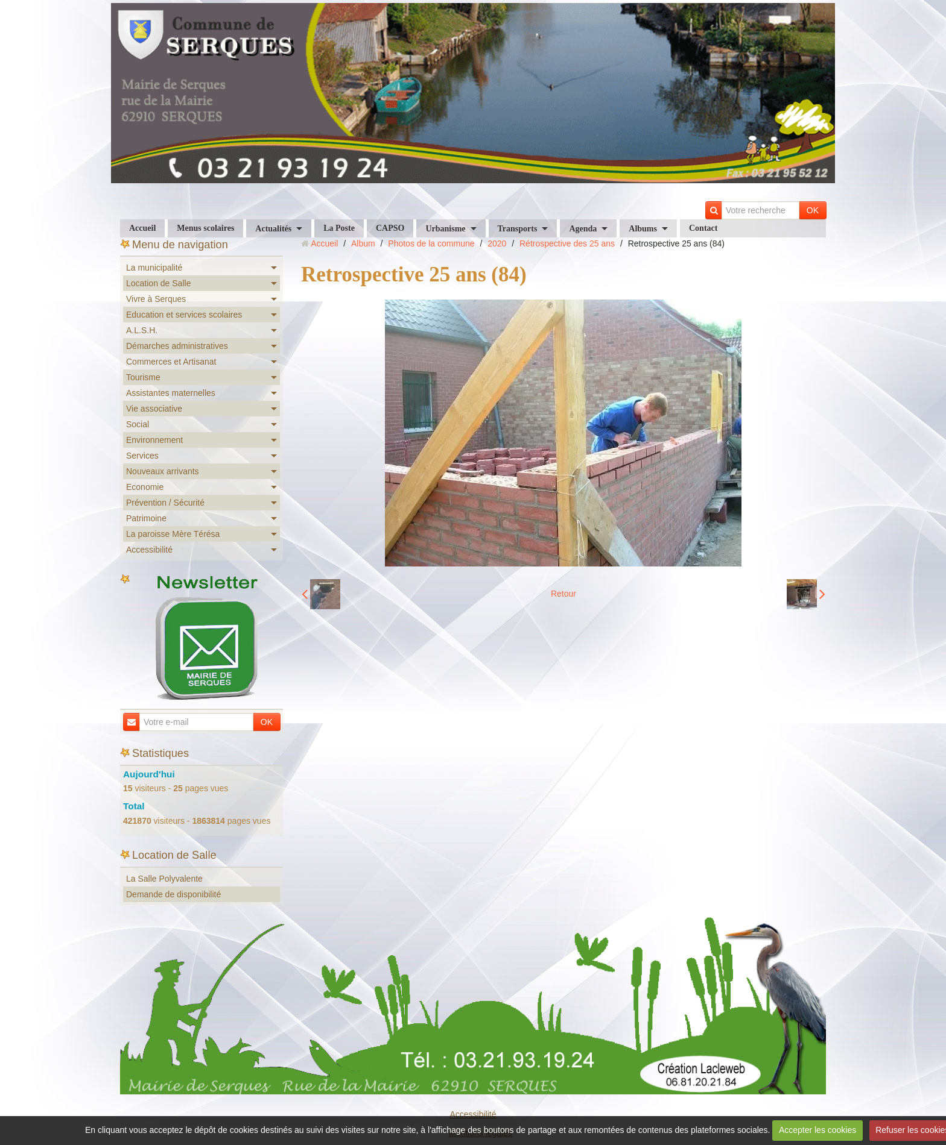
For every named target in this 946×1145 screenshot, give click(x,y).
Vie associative (154, 408)
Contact (703, 228)
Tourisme (143, 377)
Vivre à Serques (156, 299)
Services (142, 455)
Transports (518, 228)
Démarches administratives (177, 346)
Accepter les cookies (817, 1130)
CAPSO (390, 228)
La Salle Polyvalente (164, 878)
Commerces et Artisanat (171, 361)
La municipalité (154, 267)
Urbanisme (445, 228)
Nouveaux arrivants (162, 471)
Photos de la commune (431, 243)
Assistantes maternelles (170, 393)
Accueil (142, 228)
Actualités (273, 228)
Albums (643, 228)
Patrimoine (146, 518)
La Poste (339, 228)
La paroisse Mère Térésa (173, 534)
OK (813, 210)
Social (137, 424)
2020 (496, 243)
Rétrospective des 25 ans (567, 243)
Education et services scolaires (184, 314)
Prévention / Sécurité (165, 502)
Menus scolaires (205, 228)
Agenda (583, 228)
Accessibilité (149, 549)
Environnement (154, 440)
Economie (144, 487)
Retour (563, 593)
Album (363, 243)
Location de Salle (158, 283)
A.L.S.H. (141, 330)
